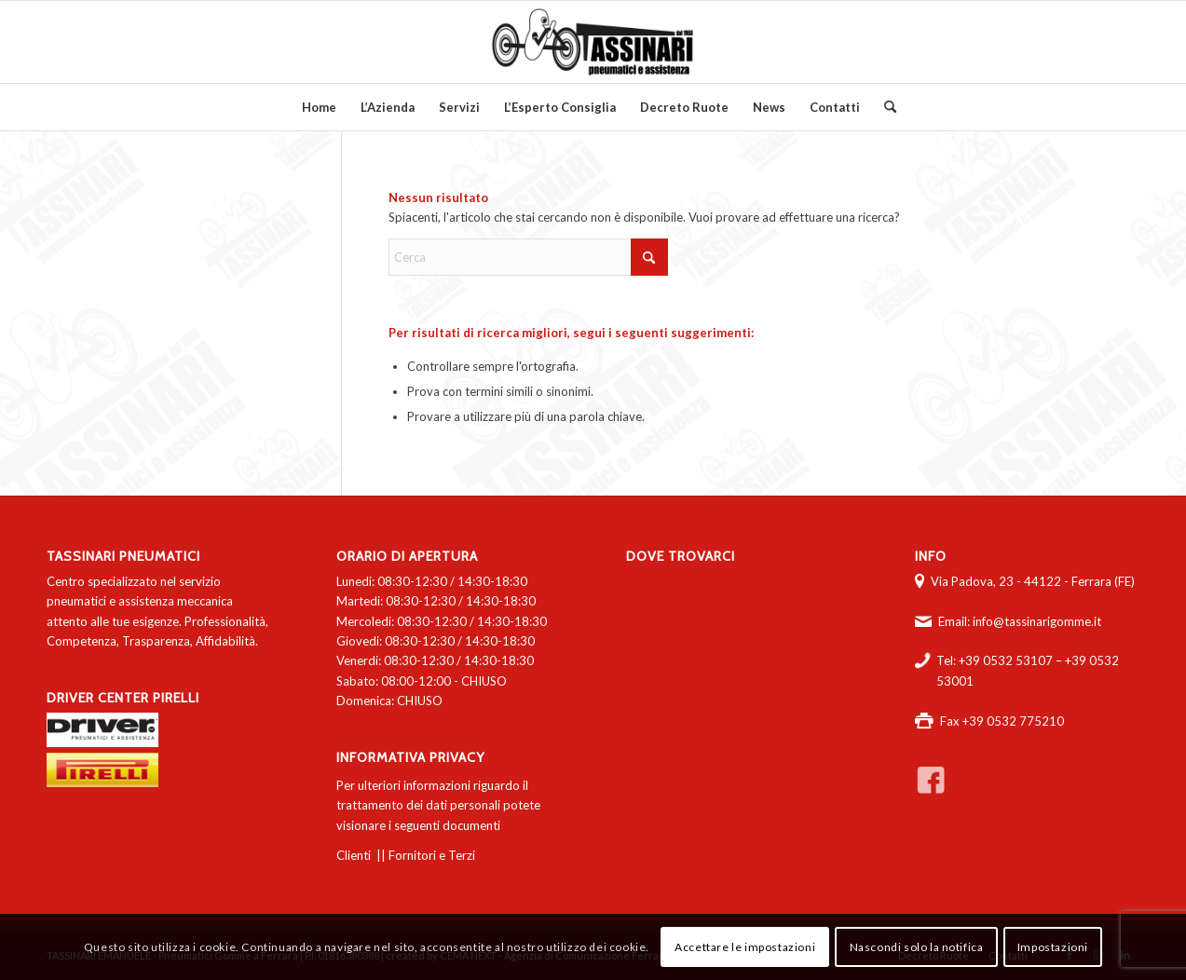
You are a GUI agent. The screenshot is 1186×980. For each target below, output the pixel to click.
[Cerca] (884, 107)
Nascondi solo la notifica (917, 947)
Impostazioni (1052, 947)
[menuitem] (319, 107)
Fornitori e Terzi (432, 855)
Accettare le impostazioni (745, 947)
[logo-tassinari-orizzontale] (592, 42)
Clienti (353, 855)
